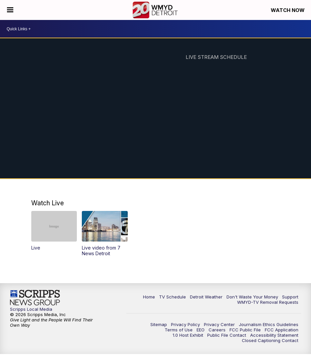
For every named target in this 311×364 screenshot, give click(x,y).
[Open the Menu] (10, 10)
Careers (217, 329)
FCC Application (281, 329)
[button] (54, 231)
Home (149, 296)
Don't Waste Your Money (252, 296)
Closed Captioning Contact (270, 340)
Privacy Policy (185, 324)
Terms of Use (179, 329)
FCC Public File (245, 329)
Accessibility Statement (274, 335)
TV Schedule (172, 296)
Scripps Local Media (31, 309)
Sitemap (158, 324)
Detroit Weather (206, 296)
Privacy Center (219, 324)
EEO (201, 329)
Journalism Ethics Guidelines (268, 324)
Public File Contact (226, 335)
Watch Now (288, 10)
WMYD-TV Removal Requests (267, 302)
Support (290, 296)
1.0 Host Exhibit (188, 335)
